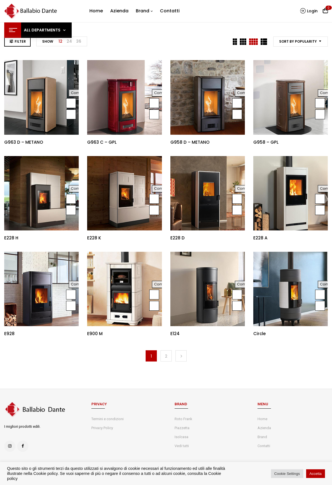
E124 (175, 334)
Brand (262, 437)
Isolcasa (181, 437)
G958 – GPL (266, 142)
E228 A (260, 238)
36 (78, 41)
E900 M (95, 334)
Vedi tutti (182, 446)
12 (60, 41)
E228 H (11, 238)
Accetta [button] (316, 474)
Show (47, 41)
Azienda (264, 428)
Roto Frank (183, 419)
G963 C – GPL (102, 142)
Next (181, 356)
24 (69, 41)
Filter (20, 41)
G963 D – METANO (23, 142)
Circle (259, 334)
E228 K (94, 238)
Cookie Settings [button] (287, 474)
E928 (9, 334)
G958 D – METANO (189, 142)
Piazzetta (182, 428)
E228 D (177, 238)
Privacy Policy (102, 428)
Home (262, 419)
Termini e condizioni (107, 419)
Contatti (264, 446)
